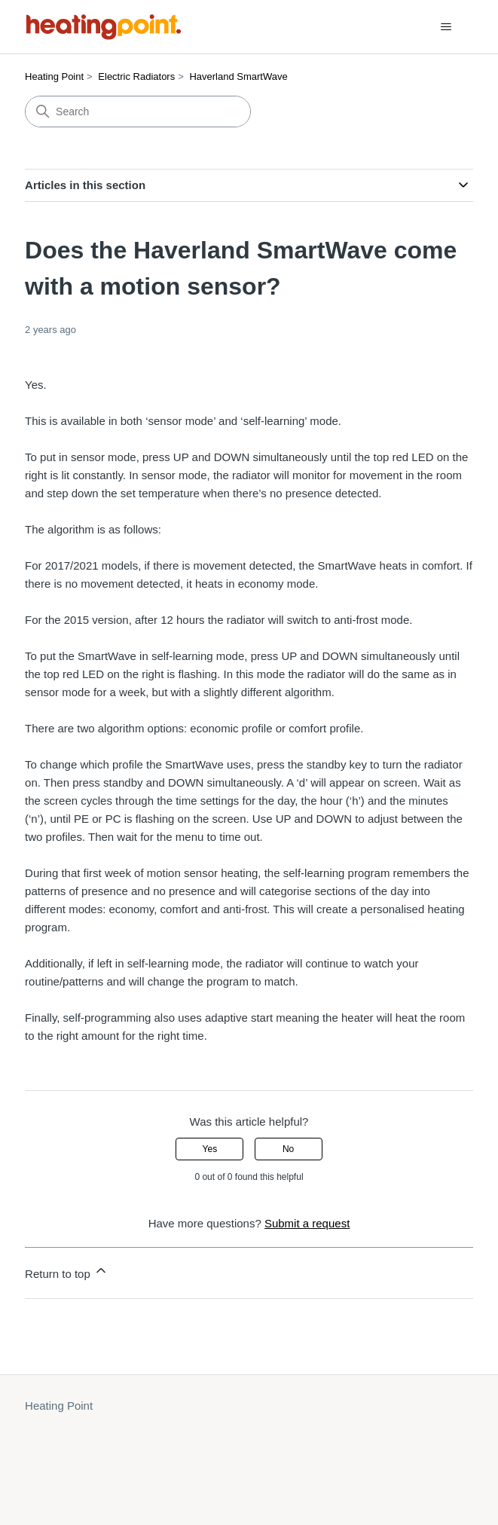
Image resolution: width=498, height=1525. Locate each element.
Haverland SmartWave (238, 76)
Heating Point (54, 76)
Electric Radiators (136, 76)
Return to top (66, 1271)
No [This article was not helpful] (288, 1149)
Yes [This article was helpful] (210, 1149)
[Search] (138, 111)
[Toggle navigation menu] (446, 27)
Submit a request (307, 1223)
